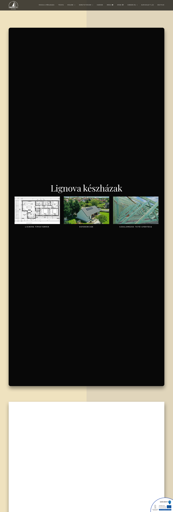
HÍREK (120, 5)
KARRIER (100, 5)
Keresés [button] (132, 5)
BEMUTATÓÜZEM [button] (85, 5)
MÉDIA (110, 5)
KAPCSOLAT (147, 5)
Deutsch (161, 5)
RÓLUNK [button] (71, 5)
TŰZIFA (61, 5)
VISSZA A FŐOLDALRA (46, 5)
